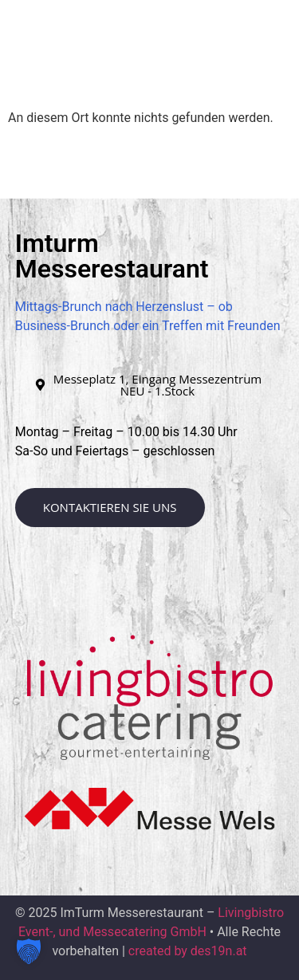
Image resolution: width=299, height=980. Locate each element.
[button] (252, 58)
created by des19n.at (187, 950)
